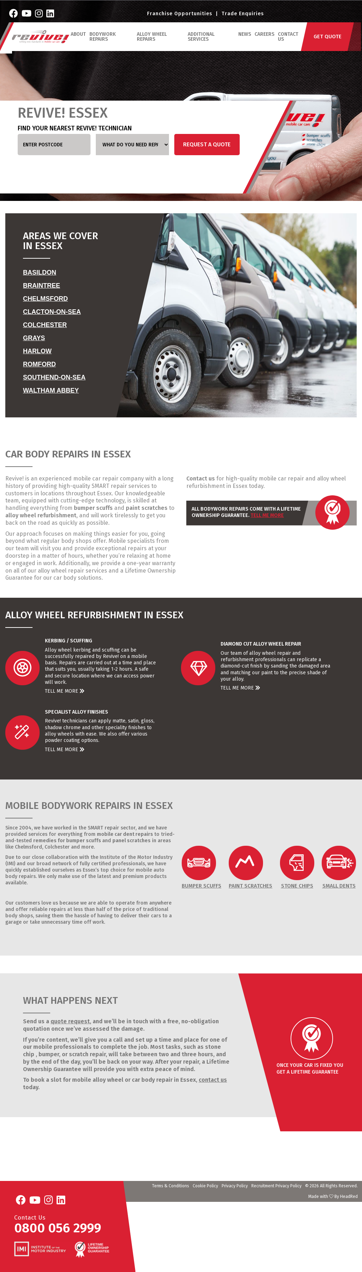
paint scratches (147, 508)
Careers (265, 40)
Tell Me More (267, 515)
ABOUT (80, 40)
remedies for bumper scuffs (67, 841)
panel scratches (131, 841)
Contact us (200, 478)
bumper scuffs (93, 508)
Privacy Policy (235, 1185)
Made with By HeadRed (333, 1196)
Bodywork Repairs (104, 42)
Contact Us (288, 42)
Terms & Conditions (170, 1185)
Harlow (37, 351)
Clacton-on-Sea (52, 311)
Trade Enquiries (243, 16)
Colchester (45, 324)
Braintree (41, 285)
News (245, 40)
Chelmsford (45, 298)
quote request (70, 1021)
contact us (213, 1079)
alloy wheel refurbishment (40, 515)
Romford (39, 364)
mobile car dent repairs (125, 834)
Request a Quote (206, 144)
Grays (34, 338)
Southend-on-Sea (54, 377)
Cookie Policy (205, 1185)
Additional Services (202, 42)
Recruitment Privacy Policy (276, 1185)
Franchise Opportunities (179, 16)
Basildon (39, 272)
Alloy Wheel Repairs (153, 42)
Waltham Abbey (51, 390)
